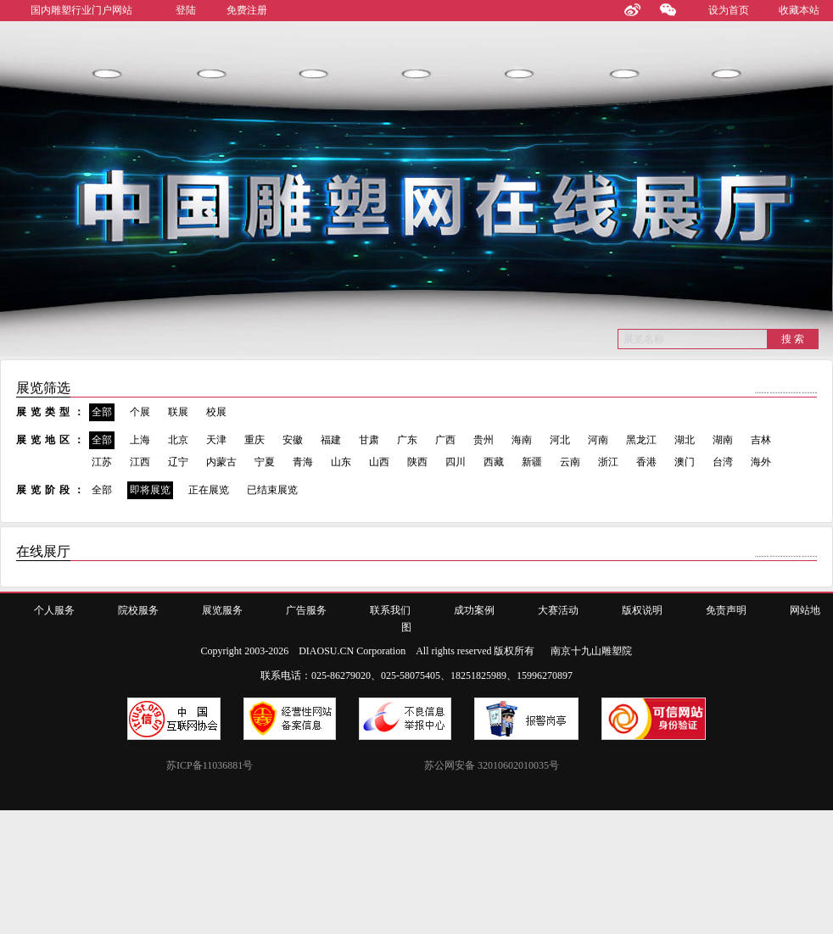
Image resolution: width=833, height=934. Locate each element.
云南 (570, 462)
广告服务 (306, 610)
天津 (216, 440)
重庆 (254, 440)
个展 (140, 412)
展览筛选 (43, 388)
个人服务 (54, 610)
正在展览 (208, 490)
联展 (178, 412)
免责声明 (726, 610)
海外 (761, 462)
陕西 (417, 462)
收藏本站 (799, 10)
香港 (646, 462)
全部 (102, 412)
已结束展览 (272, 490)
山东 (341, 462)
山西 (379, 462)
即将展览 (150, 490)
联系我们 (390, 610)
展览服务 (222, 610)
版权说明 (642, 610)
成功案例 (474, 610)
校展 (216, 412)
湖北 (684, 440)
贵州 (483, 440)
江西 (140, 462)
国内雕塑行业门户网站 (81, 10)
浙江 (608, 462)
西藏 (494, 462)
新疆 (532, 462)
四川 (455, 462)
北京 (178, 440)
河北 (560, 440)
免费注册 (246, 10)
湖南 (723, 440)
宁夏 (264, 462)
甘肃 (369, 440)
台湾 (723, 462)
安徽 (292, 440)
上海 (140, 440)
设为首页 (728, 10)
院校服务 (138, 610)
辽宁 (178, 462)
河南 (598, 440)
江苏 (102, 462)
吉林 (761, 440)
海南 (522, 440)
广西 (445, 440)
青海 (303, 462)
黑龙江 (641, 440)
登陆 (186, 10)
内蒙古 (221, 462)
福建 (331, 440)
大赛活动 (558, 610)
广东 (407, 440)
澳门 (684, 462)
